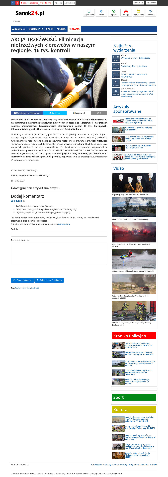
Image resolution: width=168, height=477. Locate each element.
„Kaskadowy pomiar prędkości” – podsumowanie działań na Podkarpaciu (138, 372)
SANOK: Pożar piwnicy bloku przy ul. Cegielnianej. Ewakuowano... (131, 324)
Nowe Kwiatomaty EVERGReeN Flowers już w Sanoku (138, 147)
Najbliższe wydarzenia (124, 48)
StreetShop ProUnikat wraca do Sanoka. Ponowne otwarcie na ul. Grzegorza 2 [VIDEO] (139, 121)
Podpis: (14, 229)
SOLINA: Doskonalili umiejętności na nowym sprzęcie (133, 271)
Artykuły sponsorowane (127, 109)
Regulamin (134, 464)
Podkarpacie (20, 288)
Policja (126, 13)
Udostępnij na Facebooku (27, 113)
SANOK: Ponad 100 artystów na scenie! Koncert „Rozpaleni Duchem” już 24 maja (140, 437)
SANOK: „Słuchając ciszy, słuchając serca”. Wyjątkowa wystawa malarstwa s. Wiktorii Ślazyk (139, 419)
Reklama (58, 3)
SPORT (49, 28)
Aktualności (70, 3)
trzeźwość (35, 288)
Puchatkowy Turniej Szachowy (134, 64)
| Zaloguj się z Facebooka (49, 280)
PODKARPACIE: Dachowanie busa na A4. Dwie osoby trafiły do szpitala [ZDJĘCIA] (140, 363)
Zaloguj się (138, 2)
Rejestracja (151, 2)
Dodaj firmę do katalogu (116, 464)
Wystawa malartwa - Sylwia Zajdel (134, 56)
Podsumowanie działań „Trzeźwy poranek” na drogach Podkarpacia (139, 353)
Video (118, 168)
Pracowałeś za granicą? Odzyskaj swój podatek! (138, 129)
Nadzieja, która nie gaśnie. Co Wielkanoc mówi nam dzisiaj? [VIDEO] (137, 455)
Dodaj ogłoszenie (29, 3)
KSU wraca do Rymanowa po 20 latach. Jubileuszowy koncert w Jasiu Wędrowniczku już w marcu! (140, 157)
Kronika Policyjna (129, 336)
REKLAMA (74, 28)
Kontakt (153, 464)
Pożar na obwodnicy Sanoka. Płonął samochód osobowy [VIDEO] (130, 297)
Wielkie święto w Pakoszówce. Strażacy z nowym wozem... (131, 245)
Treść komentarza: (20, 240)
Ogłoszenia (89, 13)
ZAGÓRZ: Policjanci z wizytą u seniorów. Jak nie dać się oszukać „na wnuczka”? (138, 345)
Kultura (120, 409)
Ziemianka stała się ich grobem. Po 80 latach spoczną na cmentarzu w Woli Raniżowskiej (134, 93)
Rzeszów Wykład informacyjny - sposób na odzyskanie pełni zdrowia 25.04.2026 (134, 82)
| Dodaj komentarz (22, 280)
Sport (113, 13)
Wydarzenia (139, 13)
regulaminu (64, 224)
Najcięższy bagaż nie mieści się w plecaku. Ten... (131, 195)
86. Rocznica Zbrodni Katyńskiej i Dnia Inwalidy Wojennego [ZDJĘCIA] (140, 427)
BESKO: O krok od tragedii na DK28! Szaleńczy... (130, 219)
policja (27, 288)
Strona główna (97, 464)
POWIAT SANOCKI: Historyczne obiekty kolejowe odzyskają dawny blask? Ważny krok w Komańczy (139, 446)
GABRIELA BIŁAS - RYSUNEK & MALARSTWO (134, 74)
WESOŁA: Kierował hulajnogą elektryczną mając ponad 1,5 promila (137, 381)
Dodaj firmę (46, 3)
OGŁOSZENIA (36, 28)
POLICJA (61, 28)
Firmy (101, 13)
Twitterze (55, 113)
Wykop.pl (79, 113)
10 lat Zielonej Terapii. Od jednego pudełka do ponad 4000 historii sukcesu (139, 139)
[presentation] (30, 271)
